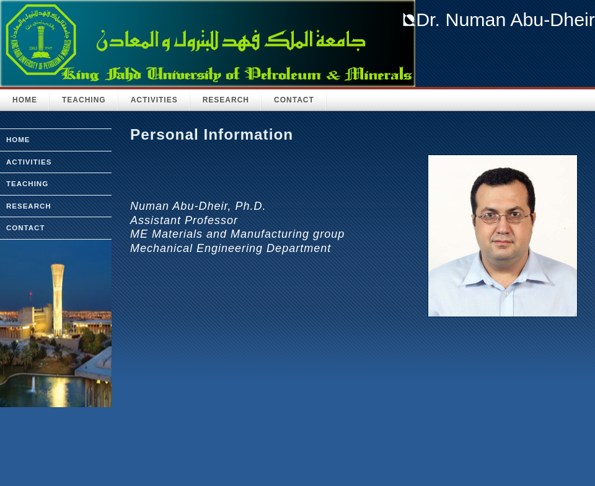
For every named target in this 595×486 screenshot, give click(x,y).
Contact (294, 100)
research (28, 206)
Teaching (84, 100)
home (18, 139)
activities (28, 162)
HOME (24, 100)
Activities (154, 100)
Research (226, 100)
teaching (27, 183)
